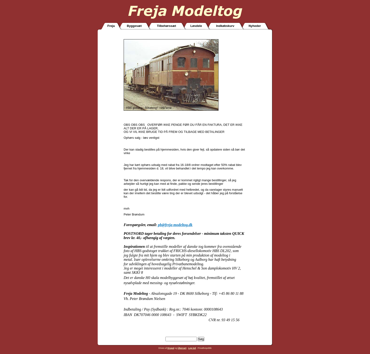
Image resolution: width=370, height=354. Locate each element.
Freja (111, 26)
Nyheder (254, 26)
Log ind (192, 348)
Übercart (182, 348)
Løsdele (196, 26)
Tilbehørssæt (166, 26)
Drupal (170, 348)
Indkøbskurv (225, 26)
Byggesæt (134, 26)
